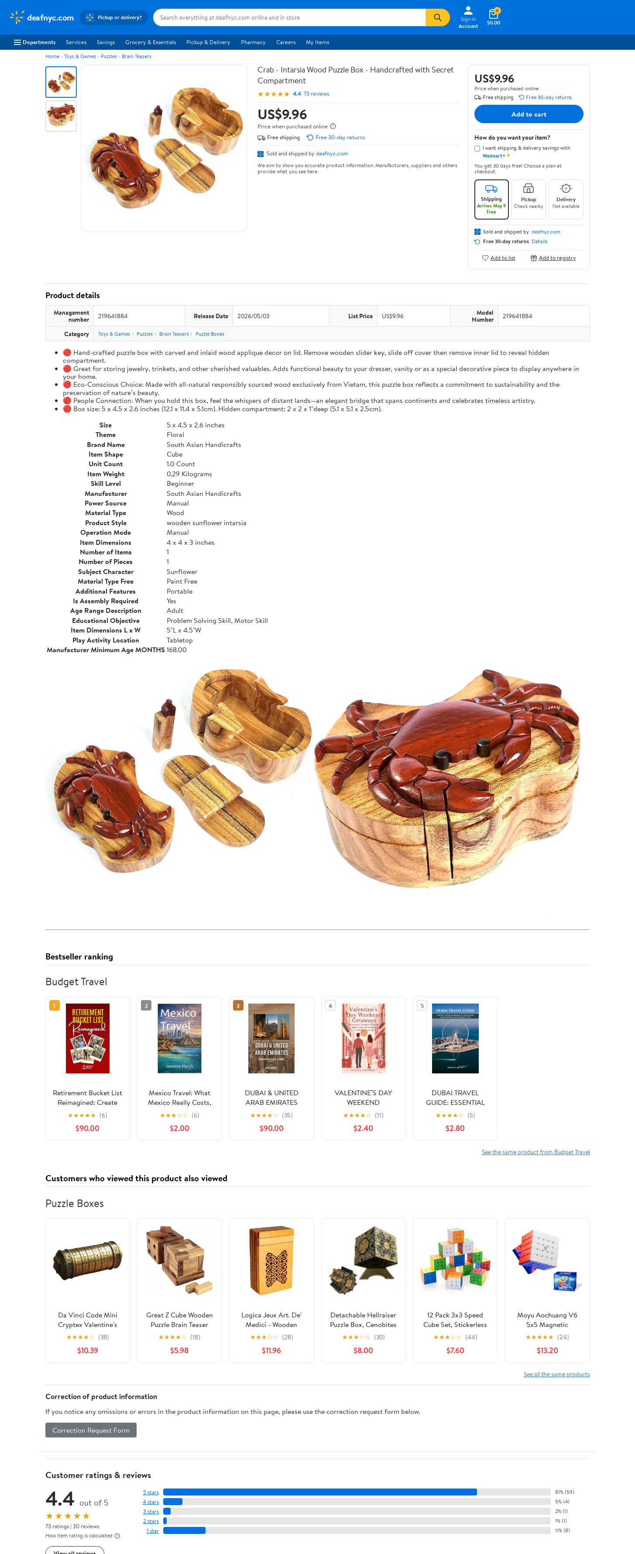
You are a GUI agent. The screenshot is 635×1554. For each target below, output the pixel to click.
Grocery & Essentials (150, 42)
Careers (285, 42)
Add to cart (528, 114)
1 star (153, 1530)
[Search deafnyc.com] (289, 17)
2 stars (151, 1521)
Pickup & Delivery (208, 42)
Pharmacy (253, 42)
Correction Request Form (91, 1430)
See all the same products (557, 1374)
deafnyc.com (332, 153)
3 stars (151, 1511)
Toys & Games (80, 56)
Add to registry (553, 257)
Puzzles (109, 56)
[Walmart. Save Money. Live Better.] (41, 17)
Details (540, 241)
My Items (317, 42)
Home (52, 56)
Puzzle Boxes (210, 333)
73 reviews (316, 93)
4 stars (151, 1502)
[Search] (438, 17)
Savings (106, 42)
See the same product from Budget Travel (536, 1152)
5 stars (151, 1492)
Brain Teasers (136, 56)
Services (76, 42)
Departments (34, 42)
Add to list (498, 257)
